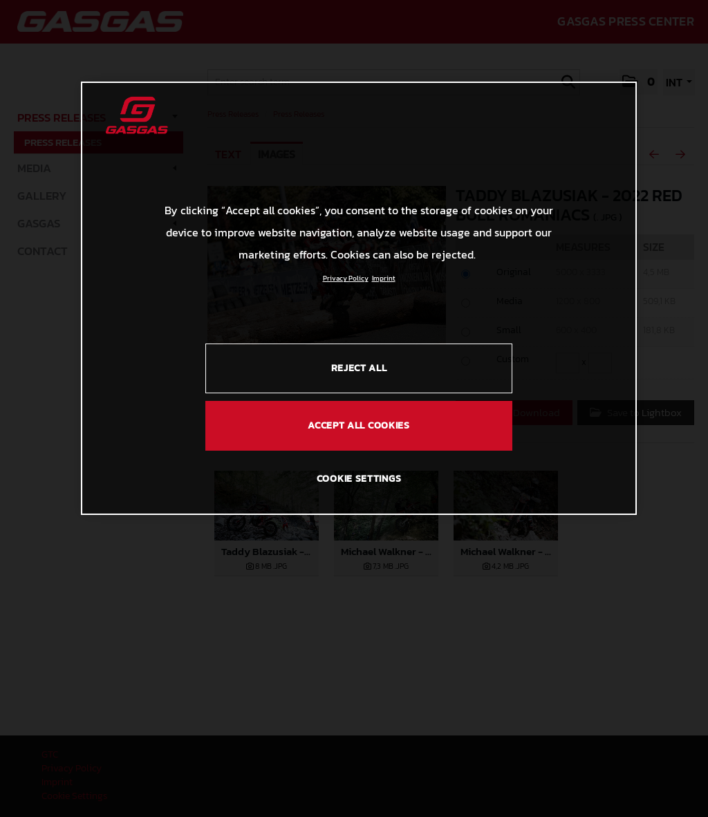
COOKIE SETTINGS (359, 478)
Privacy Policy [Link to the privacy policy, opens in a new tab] (346, 278)
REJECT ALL (359, 368)
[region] (359, 298)
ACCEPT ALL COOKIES (359, 425)
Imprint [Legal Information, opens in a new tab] (383, 278)
